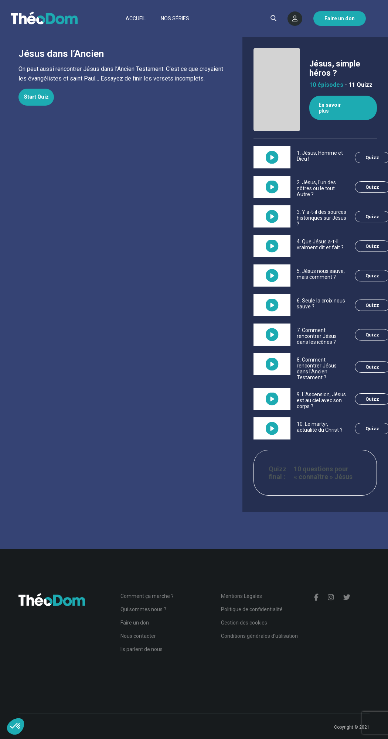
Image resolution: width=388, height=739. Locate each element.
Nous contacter (138, 636)
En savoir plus (330, 108)
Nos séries (175, 18)
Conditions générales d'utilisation (259, 636)
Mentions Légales (241, 596)
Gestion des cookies (244, 623)
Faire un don (134, 623)
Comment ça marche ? (147, 596)
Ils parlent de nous (141, 649)
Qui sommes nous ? (143, 609)
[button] (15, 726)
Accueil (136, 18)
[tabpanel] (121, 73)
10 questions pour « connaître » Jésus (323, 472)
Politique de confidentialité (252, 609)
